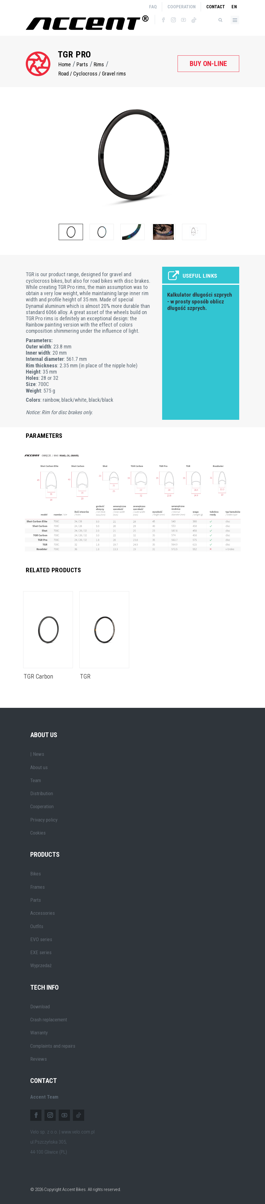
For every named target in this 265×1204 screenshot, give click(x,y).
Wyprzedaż (41, 965)
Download (40, 1007)
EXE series (41, 952)
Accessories (42, 913)
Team (35, 780)
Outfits (36, 926)
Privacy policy (44, 820)
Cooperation (181, 6)
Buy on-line (208, 64)
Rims (99, 64)
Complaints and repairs (52, 1046)
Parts (82, 64)
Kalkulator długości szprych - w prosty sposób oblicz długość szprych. (199, 301)
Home (64, 64)
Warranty (39, 1033)
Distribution (41, 793)
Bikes (35, 874)
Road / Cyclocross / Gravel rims (92, 73)
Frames (37, 887)
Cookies (38, 833)
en (234, 6)
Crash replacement (48, 1020)
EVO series (41, 939)
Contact (215, 6)
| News (37, 754)
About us (39, 767)
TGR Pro (74, 54)
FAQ (153, 6)
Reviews (38, 1059)
